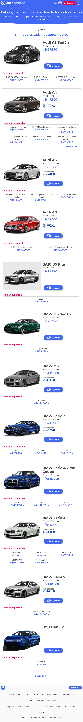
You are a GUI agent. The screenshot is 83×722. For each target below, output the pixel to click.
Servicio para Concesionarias (47, 700)
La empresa (11, 694)
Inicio (3, 8)
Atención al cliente (24, 694)
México (58, 707)
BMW (57, 314)
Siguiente (41, 676)
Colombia (26, 707)
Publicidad (30, 700)
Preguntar (53, 66)
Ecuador (36, 707)
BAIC (54, 264)
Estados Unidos (47, 707)
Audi (56, 42)
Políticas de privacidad (61, 694)
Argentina (10, 707)
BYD (53, 627)
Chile (19, 707)
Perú (65, 707)
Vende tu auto (69, 3)
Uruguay (73, 707)
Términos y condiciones (41, 694)
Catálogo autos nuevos (15, 8)
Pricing (74, 694)
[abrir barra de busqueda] (55, 3)
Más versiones (73, 146)
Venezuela (41, 713)
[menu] (80, 3)
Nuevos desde (49, 105)
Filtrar (42, 29)
